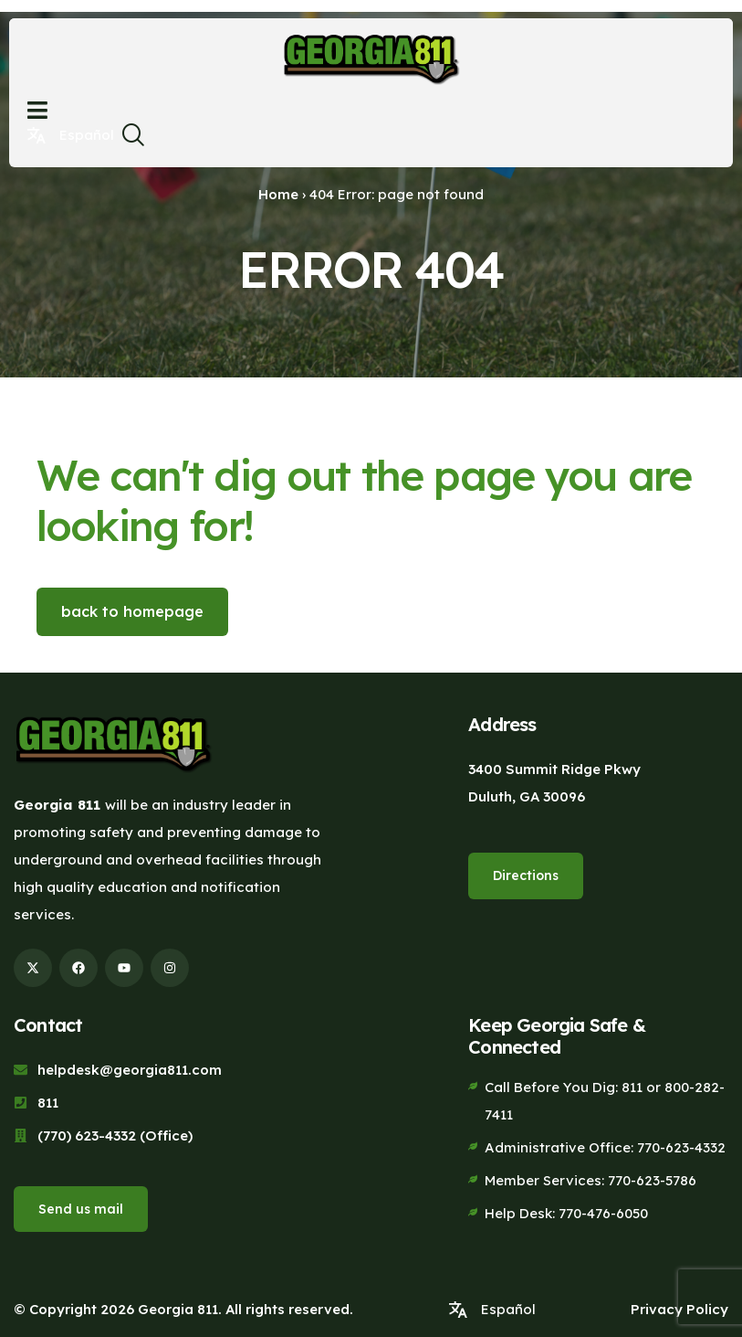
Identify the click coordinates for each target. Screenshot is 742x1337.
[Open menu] (37, 110)
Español (86, 134)
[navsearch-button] (132, 140)
